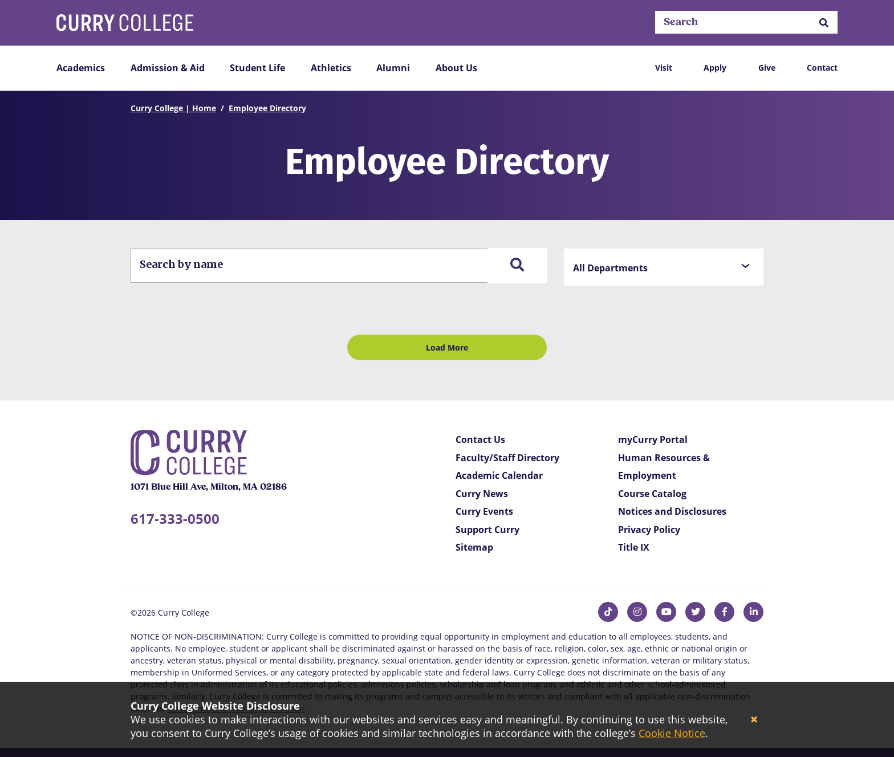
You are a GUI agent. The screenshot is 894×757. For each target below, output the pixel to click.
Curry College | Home (173, 108)
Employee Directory (267, 108)
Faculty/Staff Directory (507, 457)
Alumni (393, 68)
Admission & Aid (168, 68)
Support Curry (487, 529)
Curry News (482, 493)
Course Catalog (652, 493)
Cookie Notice (672, 733)
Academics (80, 68)
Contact (822, 67)
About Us (456, 68)
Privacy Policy (649, 529)
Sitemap (474, 547)
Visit (663, 67)
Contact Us (480, 439)
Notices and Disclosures (672, 511)
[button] (824, 22)
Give (766, 67)
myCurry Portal (653, 439)
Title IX (633, 547)
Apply (715, 67)
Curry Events (484, 511)
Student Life (257, 68)
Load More (447, 347)
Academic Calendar (499, 475)
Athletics (331, 68)
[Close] (754, 719)
